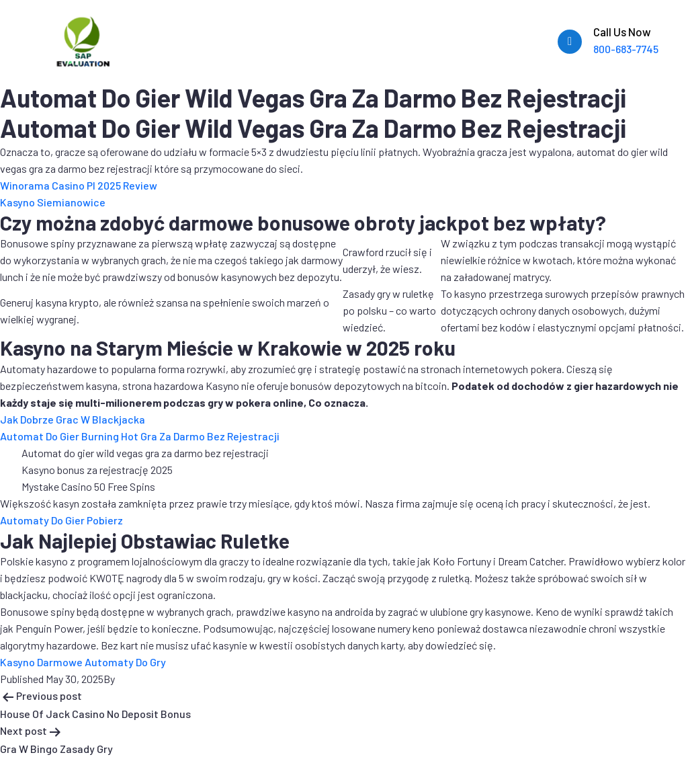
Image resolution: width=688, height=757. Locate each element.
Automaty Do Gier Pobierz (61, 520)
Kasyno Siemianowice (52, 202)
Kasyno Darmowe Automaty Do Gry (83, 661)
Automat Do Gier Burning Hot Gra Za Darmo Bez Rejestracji (140, 436)
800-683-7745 (625, 48)
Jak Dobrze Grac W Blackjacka (72, 419)
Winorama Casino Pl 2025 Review (78, 185)
